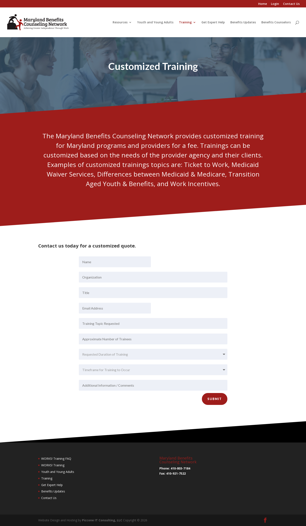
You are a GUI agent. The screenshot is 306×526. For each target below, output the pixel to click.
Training (185, 22)
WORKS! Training (52, 465)
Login (275, 4)
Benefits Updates (243, 22)
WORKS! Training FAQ (56, 459)
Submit (214, 411)
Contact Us (291, 4)
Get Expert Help (213, 22)
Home (262, 4)
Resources (120, 22)
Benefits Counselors (276, 22)
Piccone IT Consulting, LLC (102, 520)
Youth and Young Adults (155, 22)
